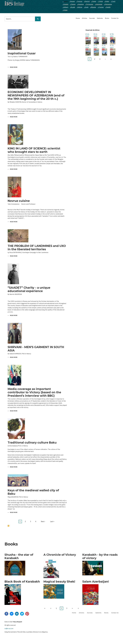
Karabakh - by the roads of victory (100, 556)
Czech (113, 1)
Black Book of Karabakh (22, 581)
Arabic (107, 1)
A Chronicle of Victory (59, 554)
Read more (13, 67)
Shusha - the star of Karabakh (19, 556)
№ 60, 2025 (104, 35)
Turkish (101, 1)
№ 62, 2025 (87, 35)
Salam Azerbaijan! (95, 581)
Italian (94, 1)
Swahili (108, 7)
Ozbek (65, 10)
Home (78, 18)
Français (79, 1)
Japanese (81, 4)
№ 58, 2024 (87, 46)
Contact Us (114, 18)
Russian (72, 1)
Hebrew (80, 7)
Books (107, 18)
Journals (92, 18)
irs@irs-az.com (9, 628)
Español (66, 4)
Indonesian (99, 4)
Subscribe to (8, 526)
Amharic (66, 7)
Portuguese (89, 4)
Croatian (101, 7)
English (66, 1)
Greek (86, 7)
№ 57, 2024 (95, 46)
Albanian (93, 7)
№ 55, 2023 (112, 46)
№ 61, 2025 (95, 35)
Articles (84, 18)
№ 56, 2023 (104, 46)
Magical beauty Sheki (59, 581)
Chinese (73, 4)
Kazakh (73, 7)
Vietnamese (108, 4)
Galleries (100, 18)
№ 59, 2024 (112, 35)
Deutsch (87, 1)
